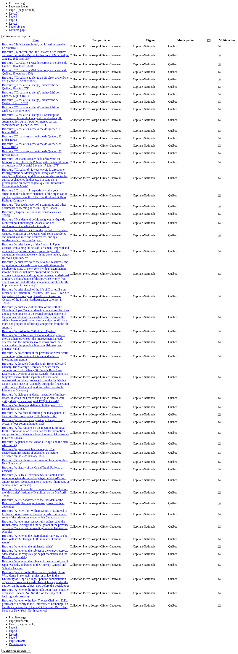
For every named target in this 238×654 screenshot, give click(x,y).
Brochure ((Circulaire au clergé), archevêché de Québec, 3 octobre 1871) (30, 109)
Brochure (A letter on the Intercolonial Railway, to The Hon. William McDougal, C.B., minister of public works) (34, 539)
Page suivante (17, 26)
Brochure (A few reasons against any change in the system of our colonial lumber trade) (32, 422)
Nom (36, 40)
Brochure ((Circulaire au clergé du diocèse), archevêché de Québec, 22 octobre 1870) (35, 79)
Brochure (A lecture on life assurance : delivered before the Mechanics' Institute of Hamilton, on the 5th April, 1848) (35, 492)
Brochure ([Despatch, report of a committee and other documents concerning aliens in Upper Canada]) (34, 206)
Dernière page (17, 29)
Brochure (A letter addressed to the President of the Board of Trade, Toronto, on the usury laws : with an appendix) (33, 503)
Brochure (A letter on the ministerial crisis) (27, 546)
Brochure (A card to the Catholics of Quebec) (29, 331)
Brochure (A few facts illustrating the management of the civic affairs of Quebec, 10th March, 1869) (34, 414)
